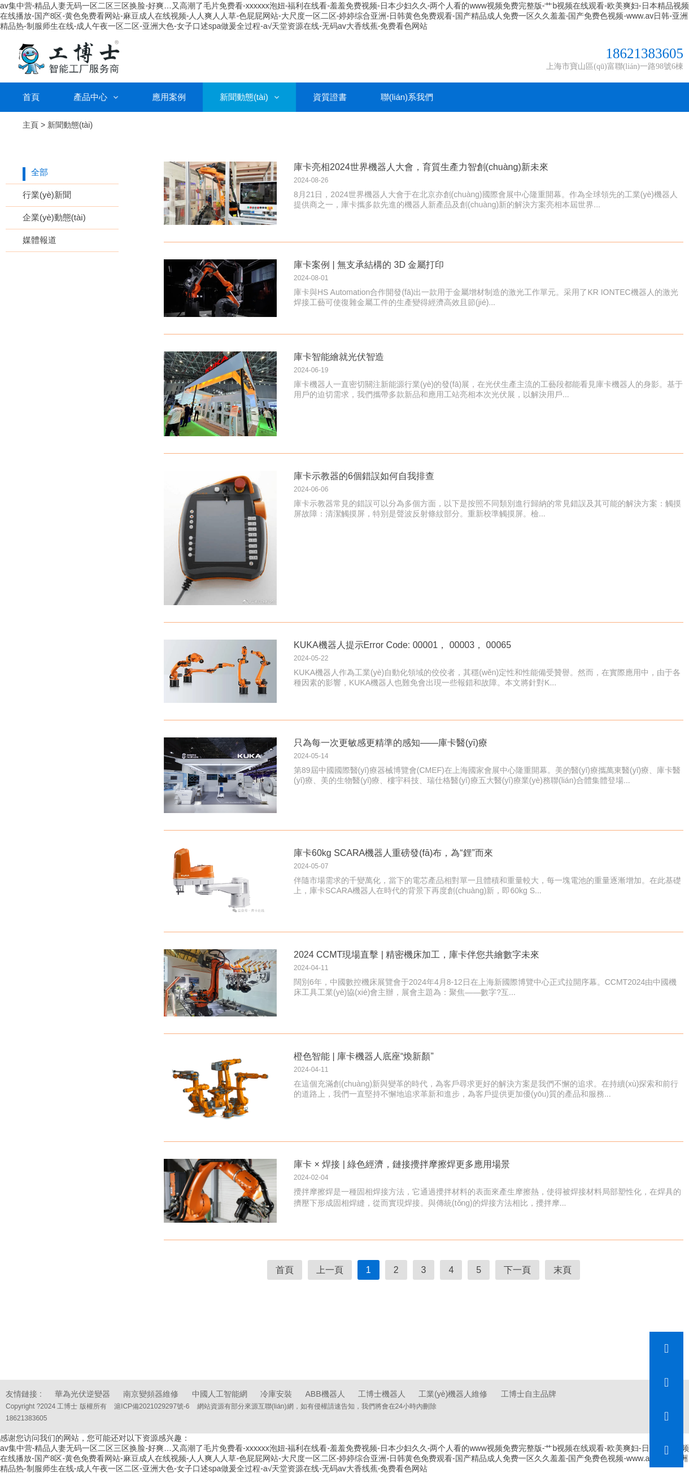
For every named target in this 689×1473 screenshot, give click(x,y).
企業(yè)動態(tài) (54, 216)
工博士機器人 (381, 1392)
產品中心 (95, 96)
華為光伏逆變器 (82, 1392)
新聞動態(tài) (249, 96)
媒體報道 (39, 239)
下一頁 (517, 1269)
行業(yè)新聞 (47, 193)
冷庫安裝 (276, 1392)
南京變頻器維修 (150, 1392)
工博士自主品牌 (528, 1392)
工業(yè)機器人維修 (452, 1392)
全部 (39, 171)
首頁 (31, 96)
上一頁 (329, 1269)
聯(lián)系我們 (407, 96)
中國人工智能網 (219, 1392)
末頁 (562, 1269)
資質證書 (330, 96)
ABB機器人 (325, 1392)
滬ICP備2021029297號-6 (151, 1405)
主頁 (30, 123)
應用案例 (169, 96)
